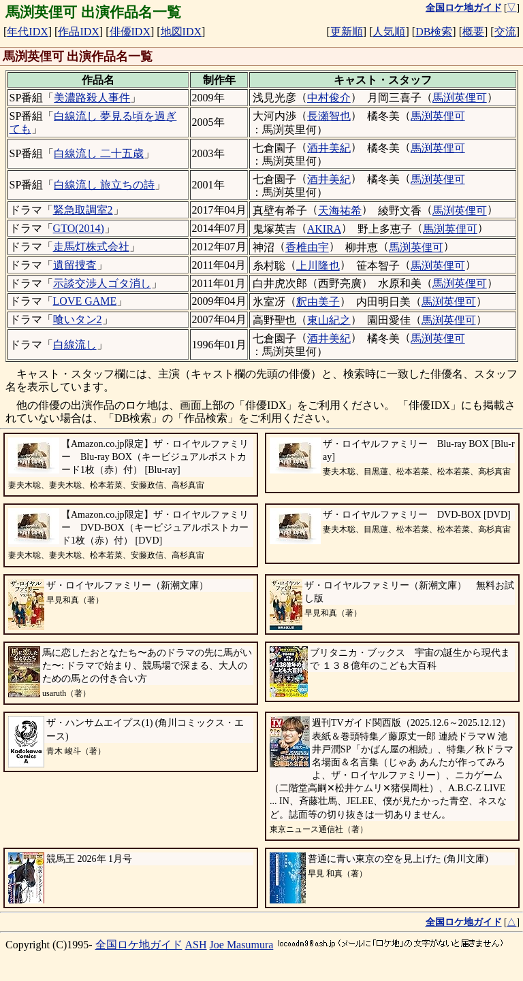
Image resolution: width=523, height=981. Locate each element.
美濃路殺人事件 (92, 97)
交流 (505, 31)
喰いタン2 (77, 319)
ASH (196, 944)
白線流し (75, 344)
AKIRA (324, 229)
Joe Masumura (242, 944)
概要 (473, 31)
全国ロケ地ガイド (139, 944)
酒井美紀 (329, 148)
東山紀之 (329, 320)
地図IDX (181, 31)
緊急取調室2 (83, 210)
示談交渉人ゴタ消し (102, 283)
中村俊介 (329, 97)
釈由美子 (318, 301)
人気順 (389, 31)
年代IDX (27, 31)
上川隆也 (318, 265)
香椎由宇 (307, 247)
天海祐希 (340, 210)
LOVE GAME (85, 301)
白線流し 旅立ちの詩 (104, 184)
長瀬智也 (329, 116)
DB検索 (433, 31)
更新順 (346, 31)
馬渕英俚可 (459, 97)
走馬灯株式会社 (91, 246)
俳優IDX (130, 31)
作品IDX (78, 31)
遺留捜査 (75, 265)
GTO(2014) (78, 228)
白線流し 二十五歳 (99, 153)
